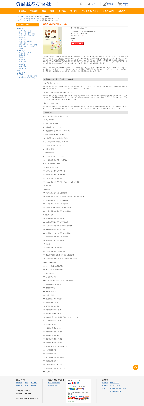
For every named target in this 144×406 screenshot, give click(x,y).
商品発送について (54, 385)
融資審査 (22, 37)
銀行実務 (22, 72)
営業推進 (22, 56)
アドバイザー (23, 63)
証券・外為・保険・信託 (27, 35)
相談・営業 (35, 18)
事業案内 (105, 383)
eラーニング (23, 68)
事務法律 (22, 65)
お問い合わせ (114, 383)
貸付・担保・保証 (25, 32)
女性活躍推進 (23, 54)
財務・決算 (23, 61)
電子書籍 (74, 11)
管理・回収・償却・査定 (27, 34)
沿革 (103, 388)
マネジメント (23, 67)
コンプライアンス (25, 30)
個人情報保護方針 (116, 391)
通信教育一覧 (21, 50)
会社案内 (121, 11)
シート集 (35, 20)
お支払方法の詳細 (54, 383)
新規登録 (110, 4)
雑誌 (44, 11)
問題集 (21, 48)
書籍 (52, 11)
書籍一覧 (20, 28)
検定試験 (34, 11)
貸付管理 (22, 59)
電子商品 (62, 11)
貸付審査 (22, 57)
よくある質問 (108, 11)
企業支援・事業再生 (25, 41)
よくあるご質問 (115, 385)
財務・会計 (23, 39)
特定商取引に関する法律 (118, 388)
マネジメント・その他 (26, 47)
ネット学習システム (90, 11)
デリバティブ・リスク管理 (28, 45)
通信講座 (22, 11)
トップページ (20, 16)
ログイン (95, 4)
